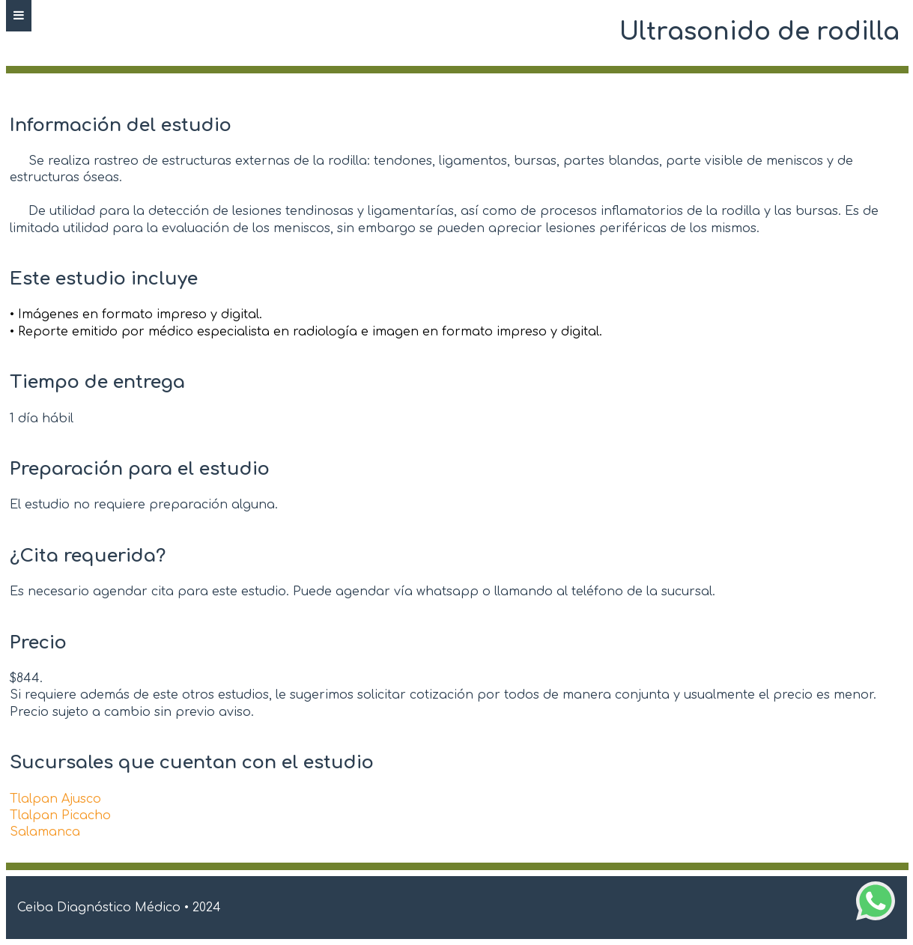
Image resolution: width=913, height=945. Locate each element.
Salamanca (45, 832)
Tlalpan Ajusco (55, 799)
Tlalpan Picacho (60, 815)
